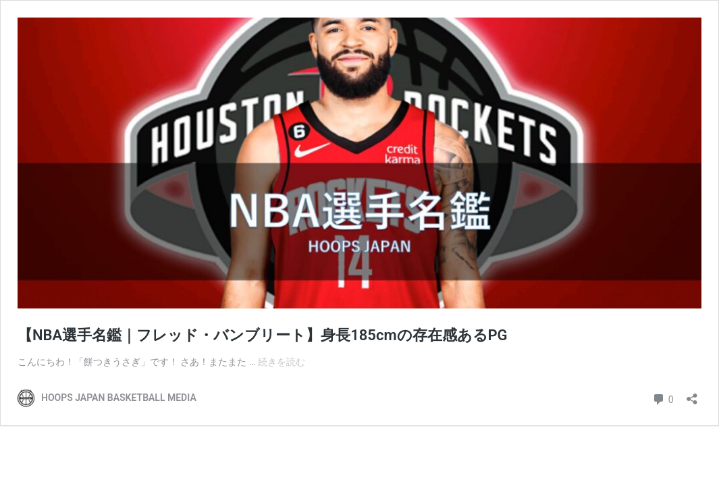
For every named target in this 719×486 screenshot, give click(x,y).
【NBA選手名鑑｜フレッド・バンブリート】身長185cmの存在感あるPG (263, 335)
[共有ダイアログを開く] (692, 394)
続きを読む (281, 361)
